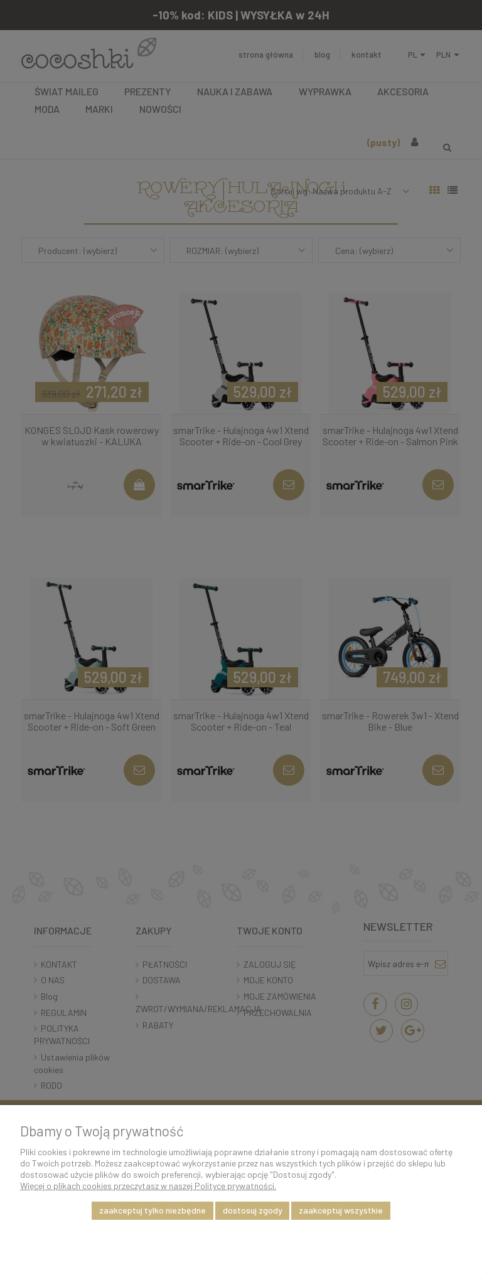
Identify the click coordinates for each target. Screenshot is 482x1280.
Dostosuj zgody (252, 1210)
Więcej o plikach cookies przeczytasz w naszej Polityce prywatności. (148, 1185)
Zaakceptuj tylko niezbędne (152, 1210)
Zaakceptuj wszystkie (341, 1210)
